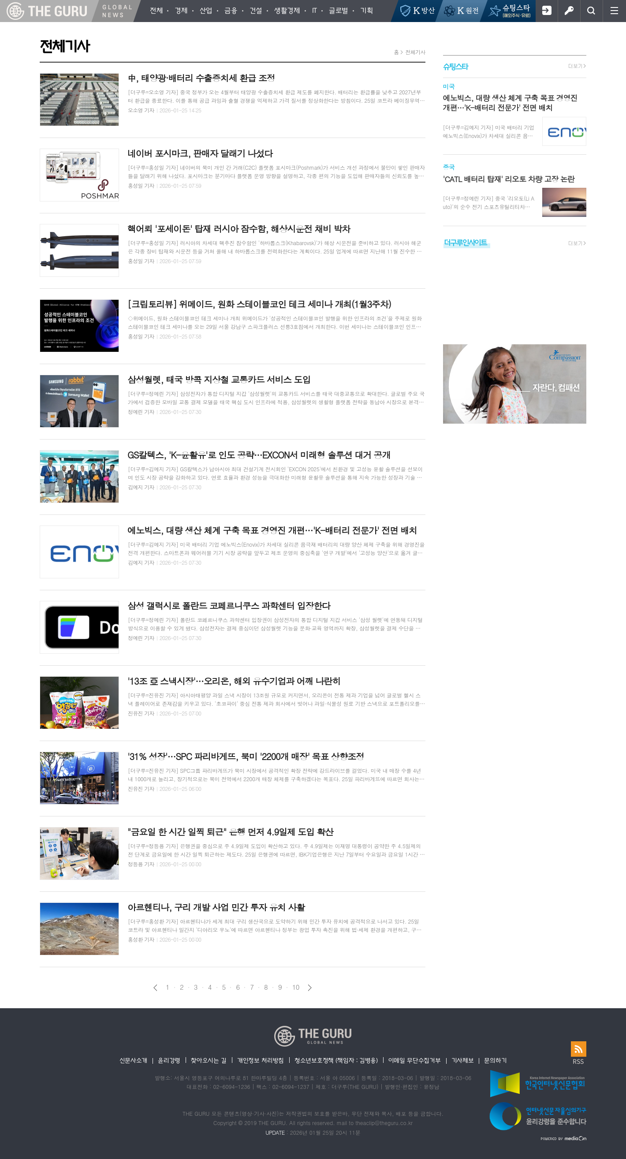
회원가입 (546, 11)
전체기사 (415, 52)
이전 (155, 988)
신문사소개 (133, 1060)
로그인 (569, 11)
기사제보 (462, 1060)
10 (295, 987)
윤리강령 (169, 1060)
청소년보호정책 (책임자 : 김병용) (336, 1060)
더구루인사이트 (465, 242)
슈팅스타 (455, 66)
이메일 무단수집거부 (414, 1060)
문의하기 (495, 1060)
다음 (310, 988)
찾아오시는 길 (209, 1060)
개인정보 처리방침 (260, 1060)
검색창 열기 (591, 11)
